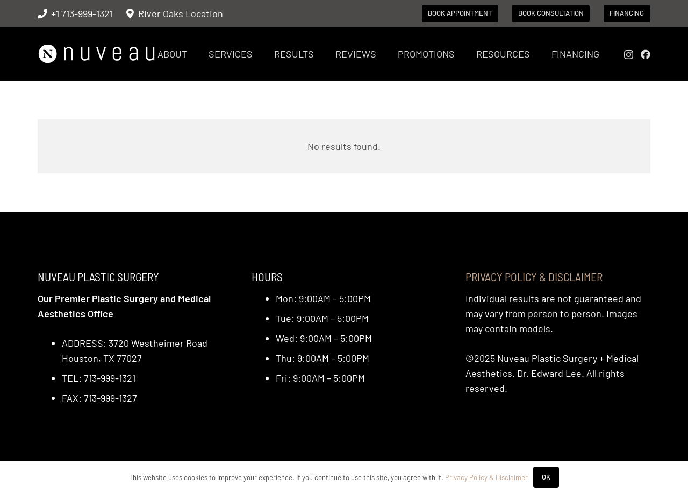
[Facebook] (645, 54)
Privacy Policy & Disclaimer (534, 276)
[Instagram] (628, 54)
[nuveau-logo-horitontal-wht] (96, 54)
